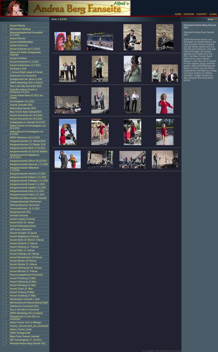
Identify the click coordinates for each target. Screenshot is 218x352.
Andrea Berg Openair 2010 (23, 108)
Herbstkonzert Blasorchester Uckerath (28, 198)
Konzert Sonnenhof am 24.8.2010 (26, 119)
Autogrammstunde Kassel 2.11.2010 (27, 184)
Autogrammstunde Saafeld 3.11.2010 (28, 187)
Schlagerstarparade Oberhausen (25, 201)
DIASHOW (188, 14)
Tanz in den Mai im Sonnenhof (24, 309)
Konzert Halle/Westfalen (21, 42)
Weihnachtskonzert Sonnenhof (24, 205)
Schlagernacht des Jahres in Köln (26, 79)
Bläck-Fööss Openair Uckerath (24, 336)
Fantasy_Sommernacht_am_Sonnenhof (29, 326)
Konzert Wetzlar (17, 25)
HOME (178, 14)
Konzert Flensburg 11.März (23, 278)
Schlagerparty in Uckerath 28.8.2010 (27, 122)
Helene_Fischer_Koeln (21, 329)
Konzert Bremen (17, 38)
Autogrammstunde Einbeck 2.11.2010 (28, 177)
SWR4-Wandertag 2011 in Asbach (26, 313)
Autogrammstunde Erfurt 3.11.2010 (27, 191)
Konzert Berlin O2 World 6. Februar (27, 240)
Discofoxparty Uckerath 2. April (25, 299)
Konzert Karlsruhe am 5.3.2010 (25, 49)
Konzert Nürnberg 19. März (23, 285)
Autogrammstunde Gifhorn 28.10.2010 (28, 161)
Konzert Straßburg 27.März (23, 295)
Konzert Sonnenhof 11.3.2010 (24, 62)
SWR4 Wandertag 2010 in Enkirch (26, 82)
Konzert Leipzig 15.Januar (22, 219)
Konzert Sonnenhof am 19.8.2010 (26, 115)
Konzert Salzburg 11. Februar (24, 247)
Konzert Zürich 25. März (21, 289)
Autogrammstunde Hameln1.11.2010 (27, 174)
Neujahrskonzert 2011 (20, 212)
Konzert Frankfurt (18, 58)
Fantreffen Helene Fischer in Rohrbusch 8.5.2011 (23, 90)
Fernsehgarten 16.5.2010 (22, 101)
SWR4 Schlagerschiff (20, 333)
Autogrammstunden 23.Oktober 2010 (28, 144)
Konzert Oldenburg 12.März (23, 282)
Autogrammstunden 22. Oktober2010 (28, 141)
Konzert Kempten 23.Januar (23, 233)
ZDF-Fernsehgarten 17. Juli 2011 (26, 340)
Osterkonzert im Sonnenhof (23, 75)
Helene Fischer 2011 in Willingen (26, 322)
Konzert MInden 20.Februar (23, 261)
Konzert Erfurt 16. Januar (22, 222)
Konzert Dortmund (18, 45)
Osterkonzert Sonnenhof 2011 (24, 306)
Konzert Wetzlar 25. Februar (23, 264)
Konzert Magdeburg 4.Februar (24, 236)
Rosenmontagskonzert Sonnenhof (26, 275)
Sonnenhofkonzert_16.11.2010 (25, 208)
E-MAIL (213, 14)
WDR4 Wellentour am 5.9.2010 (25, 137)
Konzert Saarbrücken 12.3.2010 (25, 65)
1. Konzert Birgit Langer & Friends (26, 72)
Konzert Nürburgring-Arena (23, 226)
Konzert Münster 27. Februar (24, 271)
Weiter (211, 19)
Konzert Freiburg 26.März (22, 292)
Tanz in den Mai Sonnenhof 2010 (26, 86)
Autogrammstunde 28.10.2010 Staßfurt (28, 151)
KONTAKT (202, 14)
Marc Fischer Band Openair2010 (25, 112)
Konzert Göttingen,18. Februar (24, 254)
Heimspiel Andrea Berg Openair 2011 (28, 343)
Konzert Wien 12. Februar (22, 250)
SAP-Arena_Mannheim (21, 229)
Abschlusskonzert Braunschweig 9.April (29, 302)
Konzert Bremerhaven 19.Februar (26, 257)
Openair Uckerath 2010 (21, 105)
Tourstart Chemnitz (19, 215)
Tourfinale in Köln (18, 69)
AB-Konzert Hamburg (20, 29)
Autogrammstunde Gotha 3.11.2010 (27, 194)
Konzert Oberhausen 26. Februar (26, 268)
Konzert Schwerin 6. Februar (23, 243)
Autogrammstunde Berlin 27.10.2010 (27, 148)
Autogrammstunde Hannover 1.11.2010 (29, 164)
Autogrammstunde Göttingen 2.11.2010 (29, 180)
